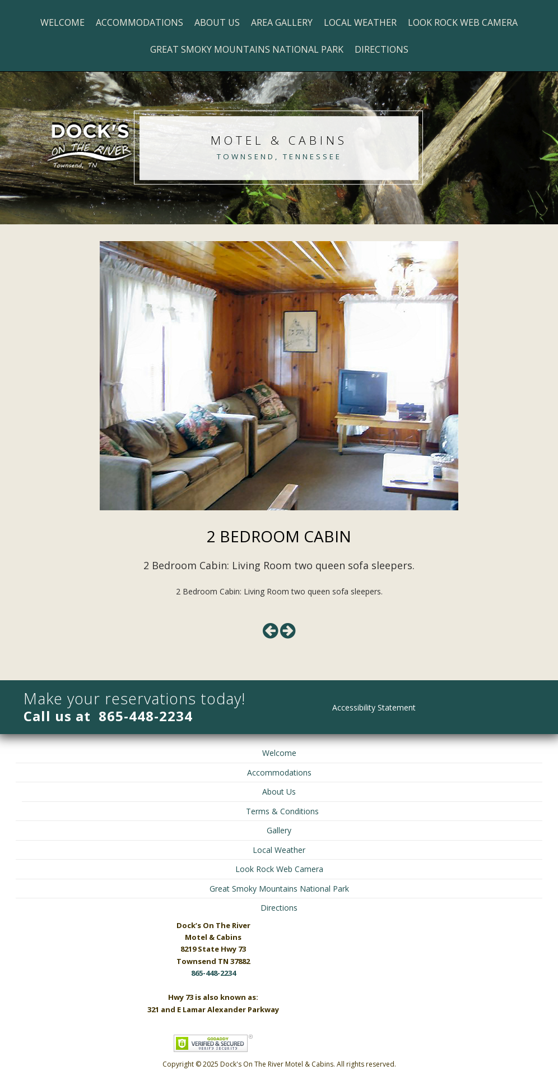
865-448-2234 (146, 716)
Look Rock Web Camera (463, 22)
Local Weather (360, 22)
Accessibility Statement (374, 707)
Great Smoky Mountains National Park (246, 49)
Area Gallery (282, 22)
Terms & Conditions (282, 811)
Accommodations (139, 22)
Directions (381, 49)
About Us (217, 22)
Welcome (62, 22)
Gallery (279, 830)
